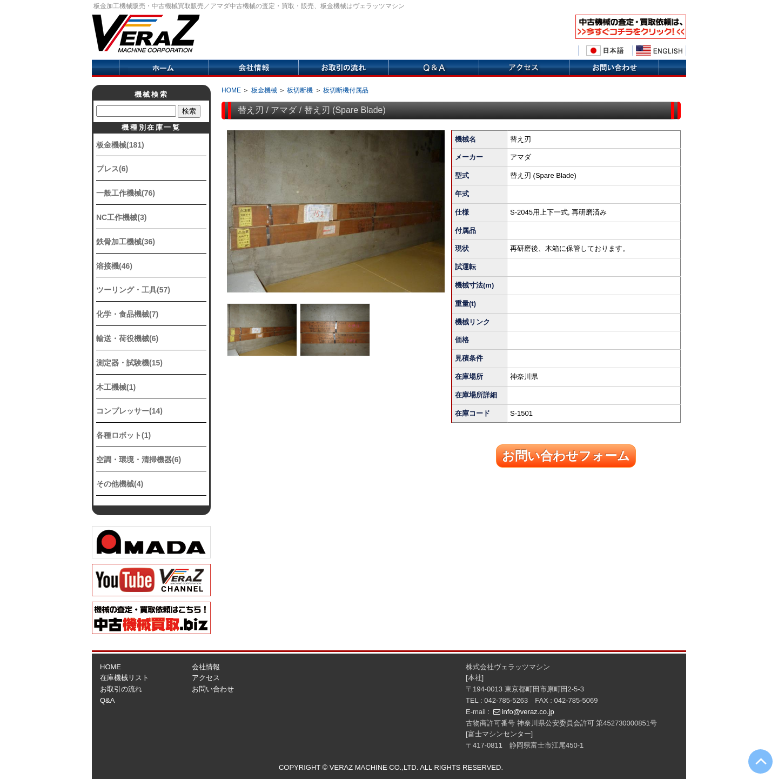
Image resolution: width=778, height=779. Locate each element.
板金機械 (264, 90)
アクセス (524, 68)
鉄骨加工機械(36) (125, 241)
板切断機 (300, 90)
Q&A (433, 68)
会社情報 (253, 68)
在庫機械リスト (124, 678)
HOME (231, 90)
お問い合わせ (213, 689)
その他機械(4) (119, 484)
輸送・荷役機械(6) (127, 338)
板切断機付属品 (345, 90)
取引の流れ (343, 68)
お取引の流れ (121, 689)
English (659, 50)
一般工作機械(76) (125, 193)
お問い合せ (614, 68)
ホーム (164, 68)
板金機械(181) (120, 145)
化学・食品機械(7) (127, 314)
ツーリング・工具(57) (133, 289)
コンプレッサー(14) (129, 411)
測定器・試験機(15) (129, 362)
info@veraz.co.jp (528, 712)
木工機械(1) (116, 387)
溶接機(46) (114, 266)
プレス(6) (112, 168)
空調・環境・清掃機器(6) (138, 459)
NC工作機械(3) (121, 217)
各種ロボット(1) (123, 435)
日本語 (605, 50)
